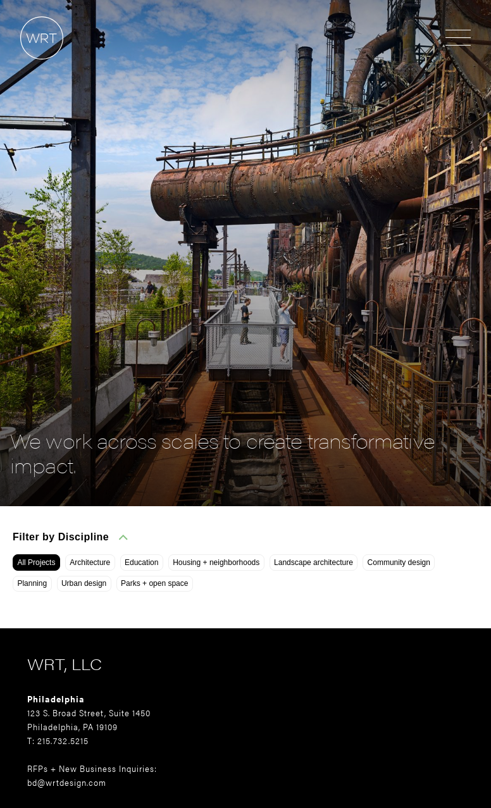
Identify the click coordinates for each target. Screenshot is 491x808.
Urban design (83, 583)
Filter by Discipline (70, 536)
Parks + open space (154, 583)
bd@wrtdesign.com (66, 782)
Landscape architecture (313, 562)
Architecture (90, 562)
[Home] (31, 65)
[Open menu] (458, 38)
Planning (32, 583)
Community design (399, 562)
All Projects (36, 562)
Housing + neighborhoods (216, 562)
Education (141, 562)
